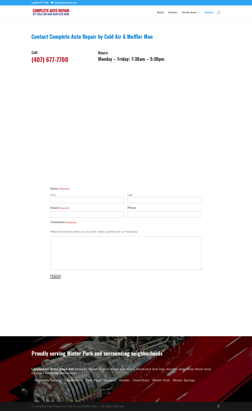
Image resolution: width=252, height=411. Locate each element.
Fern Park (93, 324)
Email (59, 208)
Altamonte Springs (48, 324)
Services (172, 12)
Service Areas (189, 12)
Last (130, 194)
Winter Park (161, 324)
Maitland (109, 324)
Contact (209, 12)
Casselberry (74, 324)
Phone (132, 207)
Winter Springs (184, 324)
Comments (63, 222)
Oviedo (124, 324)
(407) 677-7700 (49, 59)
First (52, 194)
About (160, 12)
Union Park (141, 324)
